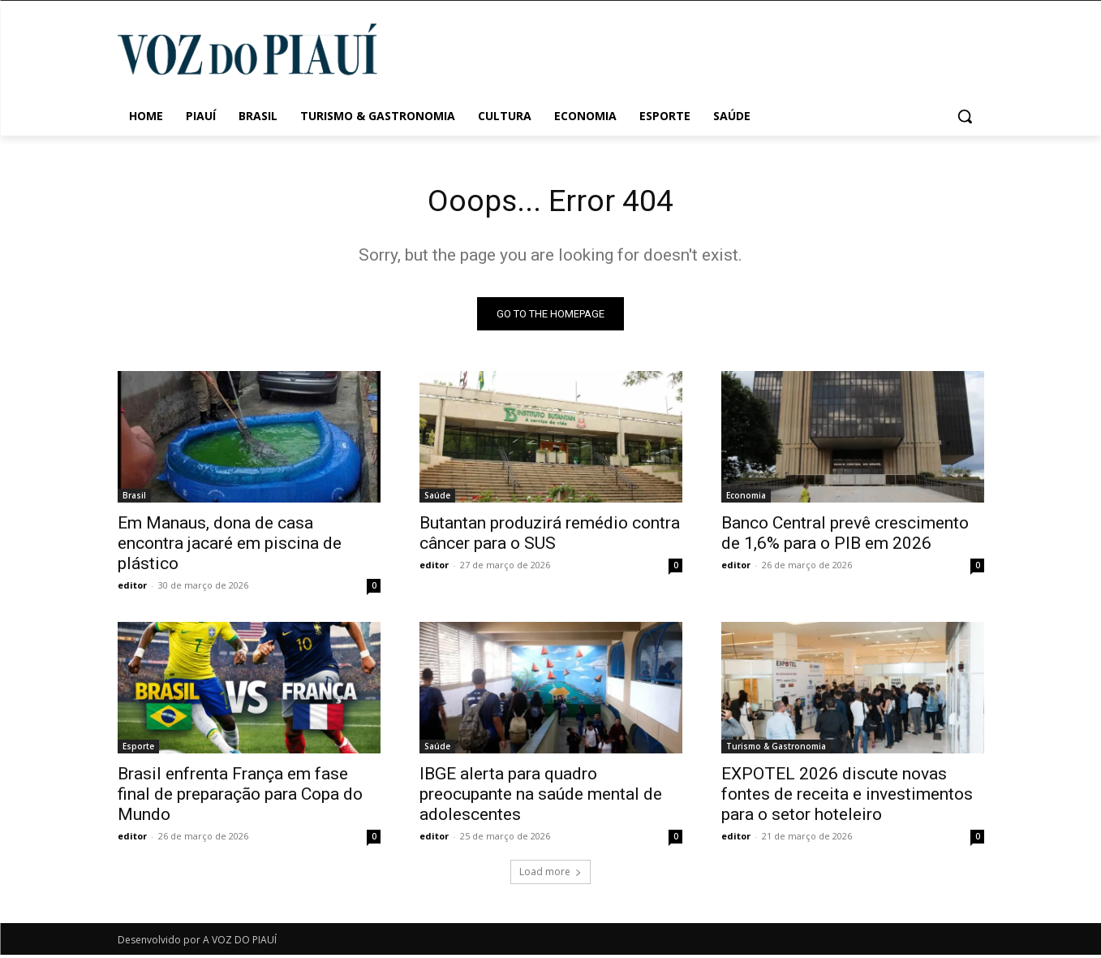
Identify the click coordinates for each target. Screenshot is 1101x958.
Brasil (134, 498)
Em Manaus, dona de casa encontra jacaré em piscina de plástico (230, 546)
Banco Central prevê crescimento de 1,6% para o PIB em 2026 (845, 536)
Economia (746, 498)
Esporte (138, 749)
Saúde (437, 498)
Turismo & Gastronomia (776, 749)
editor (132, 588)
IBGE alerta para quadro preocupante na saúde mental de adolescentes (540, 797)
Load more (550, 875)
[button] (964, 116)
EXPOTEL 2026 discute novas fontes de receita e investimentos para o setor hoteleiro (847, 797)
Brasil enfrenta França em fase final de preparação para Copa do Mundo (240, 797)
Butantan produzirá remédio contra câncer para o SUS (549, 536)
